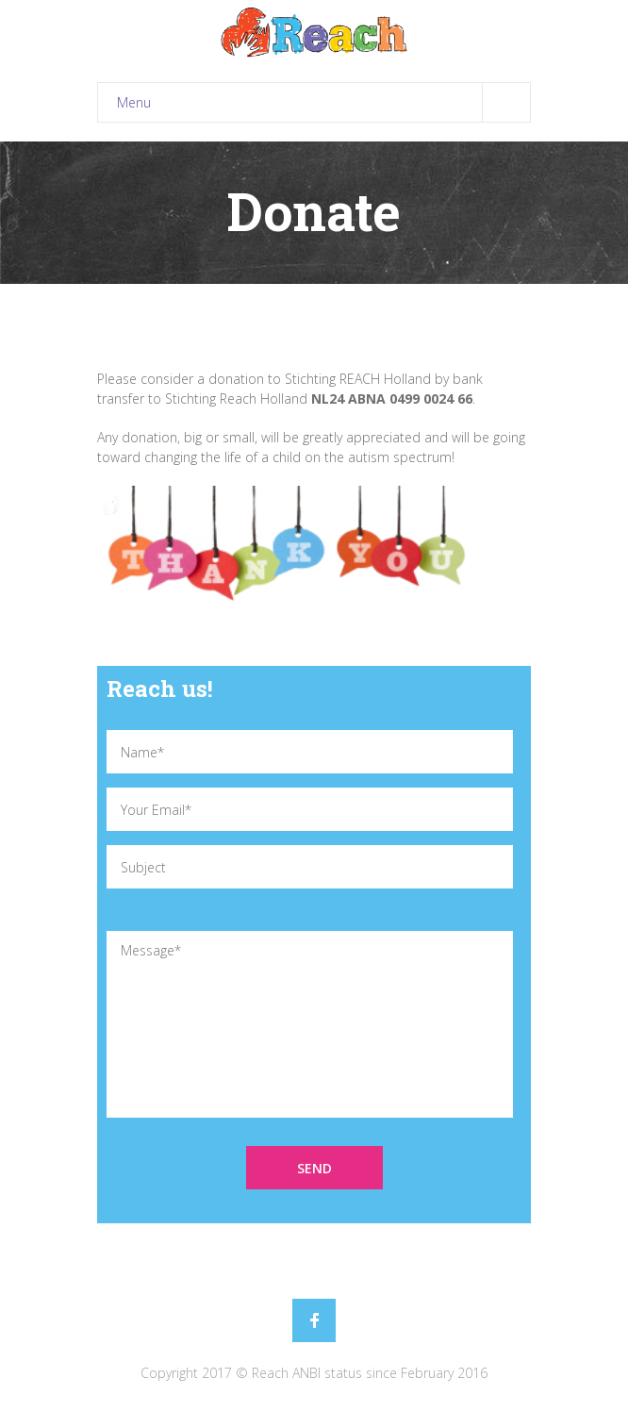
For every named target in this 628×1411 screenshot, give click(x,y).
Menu (323, 102)
